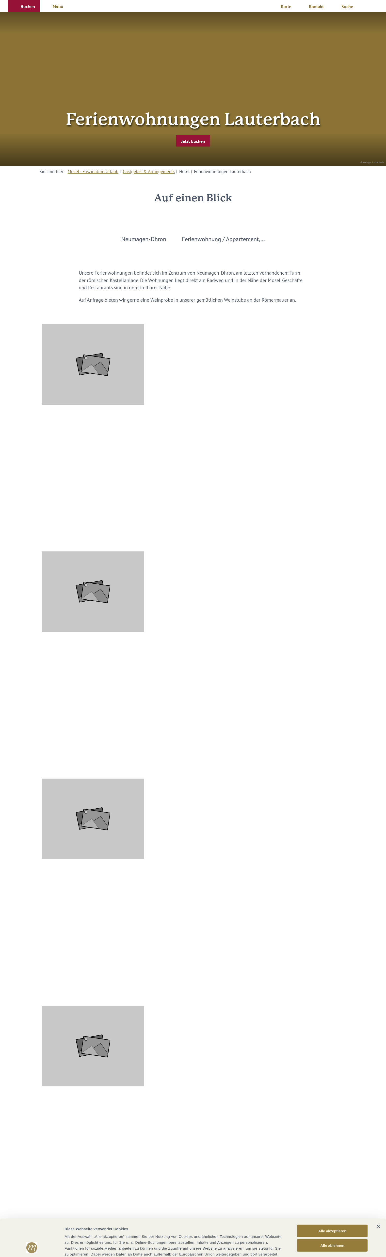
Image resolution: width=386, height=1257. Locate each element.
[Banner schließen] (378, 1191)
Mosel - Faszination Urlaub (93, 171)
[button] (24, 6)
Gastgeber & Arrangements (149, 171)
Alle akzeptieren (332, 1196)
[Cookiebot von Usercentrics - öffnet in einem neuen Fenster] (31, 1247)
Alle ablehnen (332, 1211)
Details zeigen (261, 1247)
